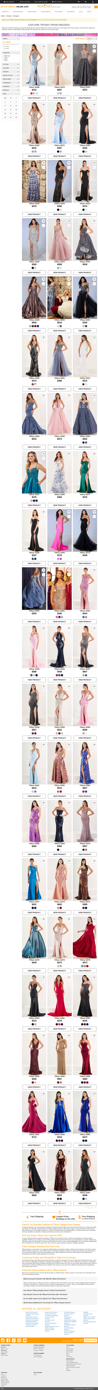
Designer (16, 16)
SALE (81, 11)
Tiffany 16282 (85, 1018)
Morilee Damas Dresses (52, 1326)
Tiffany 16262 (59, 785)
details (6, 90)
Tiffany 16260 (85, 727)
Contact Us (4, 1376)
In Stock (6, 48)
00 (10, 98)
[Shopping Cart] (85, 2)
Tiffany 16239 (34, 262)
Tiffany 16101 (34, 494)
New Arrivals (69, 1352)
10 (10, 105)
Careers (3, 1385)
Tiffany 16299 (59, 494)
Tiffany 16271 (34, 902)
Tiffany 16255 (34, 669)
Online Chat (22, 7)
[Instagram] (3, 1340)
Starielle (85, 1312)
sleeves (6, 86)
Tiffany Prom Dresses (89, 1317)
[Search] (96, 7)
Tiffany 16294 (59, 1193)
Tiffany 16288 (34, 87)
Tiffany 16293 (85, 145)
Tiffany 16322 (85, 436)
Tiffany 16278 (59, 960)
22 (10, 113)
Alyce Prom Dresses (31, 1312)
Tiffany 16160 (34, 204)
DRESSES (5, 11)
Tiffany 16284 (59, 1076)
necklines (7, 79)
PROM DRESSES (18, 11)
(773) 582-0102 (37, 1355)
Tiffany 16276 (59, 87)
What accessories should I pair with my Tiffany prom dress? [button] (44, 1279)
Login (35, 1374)
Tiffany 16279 (85, 960)
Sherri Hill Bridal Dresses (68, 1328)
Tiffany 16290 (85, 1134)
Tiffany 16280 (34, 1018)
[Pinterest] (19, 1340)
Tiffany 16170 (85, 553)
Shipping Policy (5, 1381)
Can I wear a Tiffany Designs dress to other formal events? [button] (44, 1290)
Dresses (9, 16)
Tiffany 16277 (85, 494)
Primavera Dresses (69, 1312)
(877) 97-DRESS (38, 1357)
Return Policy (4, 1379)
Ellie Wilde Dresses (31, 1321)
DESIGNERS (71, 11)
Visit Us (3, 1374)
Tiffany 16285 (85, 1076)
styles (5, 64)
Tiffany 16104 (85, 204)
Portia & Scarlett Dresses (49, 1330)
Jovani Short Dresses (51, 1312)
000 (5, 98)
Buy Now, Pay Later (41, 1)
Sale (67, 1353)
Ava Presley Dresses (32, 1317)
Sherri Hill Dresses (69, 1331)
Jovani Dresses (30, 1326)
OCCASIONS (59, 11)
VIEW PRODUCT (34, 98)
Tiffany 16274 (85, 902)
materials (7, 82)
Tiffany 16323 (85, 87)
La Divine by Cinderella (51, 1315)
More (89, 11)
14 (5, 109)
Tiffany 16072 (59, 262)
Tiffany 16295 (34, 378)
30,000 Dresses (9, 1)
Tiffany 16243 (34, 611)
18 (16, 109)
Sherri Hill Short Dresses (68, 1333)
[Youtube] (25, 1340)
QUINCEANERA (46, 11)
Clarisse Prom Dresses (32, 1318)
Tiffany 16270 (85, 844)
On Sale (6, 46)
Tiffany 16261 (34, 785)
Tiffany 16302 (34, 145)
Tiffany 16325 (34, 436)
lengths (6, 52)
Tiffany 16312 (85, 378)
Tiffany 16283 (34, 1076)
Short (6, 60)
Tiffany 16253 (85, 611)
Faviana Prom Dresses (32, 1323)
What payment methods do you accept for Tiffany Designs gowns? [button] (47, 1302)
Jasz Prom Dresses (31, 1325)
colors (6, 68)
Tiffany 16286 (34, 553)
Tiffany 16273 (59, 902)
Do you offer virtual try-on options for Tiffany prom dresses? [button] (45, 1298)
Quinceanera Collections (67, 1317)
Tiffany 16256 (59, 669)
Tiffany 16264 (85, 785)
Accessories (69, 1356)
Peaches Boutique (79, 1388)
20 (5, 113)
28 (10, 117)
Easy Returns (25, 1)
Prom (67, 1347)
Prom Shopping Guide (72, 1362)
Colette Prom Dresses (32, 1320)
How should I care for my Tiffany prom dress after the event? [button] (45, 1294)
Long (5, 58)
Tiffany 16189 (34, 320)
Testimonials (4, 1384)
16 (10, 109)
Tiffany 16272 (59, 145)
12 (16, 105)
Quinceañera (69, 1350)
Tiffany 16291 (34, 1193)
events (6, 71)
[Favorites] (79, 2)
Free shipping (57, 1)
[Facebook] (8, 1340)
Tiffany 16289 (59, 1134)
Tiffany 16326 (59, 436)
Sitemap (68, 1370)
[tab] (59, 1279)
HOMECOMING (32, 11)
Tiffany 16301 (59, 378)
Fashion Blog (69, 1361)
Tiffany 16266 (34, 844)
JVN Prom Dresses (50, 1314)
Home (3, 16)
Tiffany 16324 (85, 262)
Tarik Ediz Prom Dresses (87, 1314)
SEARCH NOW (90, 1340)
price (5, 38)
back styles (8, 75)
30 (16, 117)
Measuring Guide (70, 1365)
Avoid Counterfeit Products (73, 1367)
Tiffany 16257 (85, 669)
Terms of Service (5, 1382)
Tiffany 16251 (85, 320)
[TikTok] (14, 1340)
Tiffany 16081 (59, 611)
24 (16, 113)
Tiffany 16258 (34, 727)
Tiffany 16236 (59, 204)
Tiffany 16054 (59, 320)
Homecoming (69, 1348)
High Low (7, 56)
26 (5, 117)
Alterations (3, 1377)
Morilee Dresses (49, 1328)
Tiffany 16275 (34, 960)
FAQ (67, 1368)
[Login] (92, 2)
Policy (2, 1388)
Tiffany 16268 (59, 844)
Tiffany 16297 (85, 1193)
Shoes (68, 1355)
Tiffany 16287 (34, 1134)
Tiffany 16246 (59, 553)
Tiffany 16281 (59, 1018)
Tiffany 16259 (59, 727)
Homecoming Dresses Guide (73, 1364)
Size (4, 94)
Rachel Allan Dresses (70, 1320)
